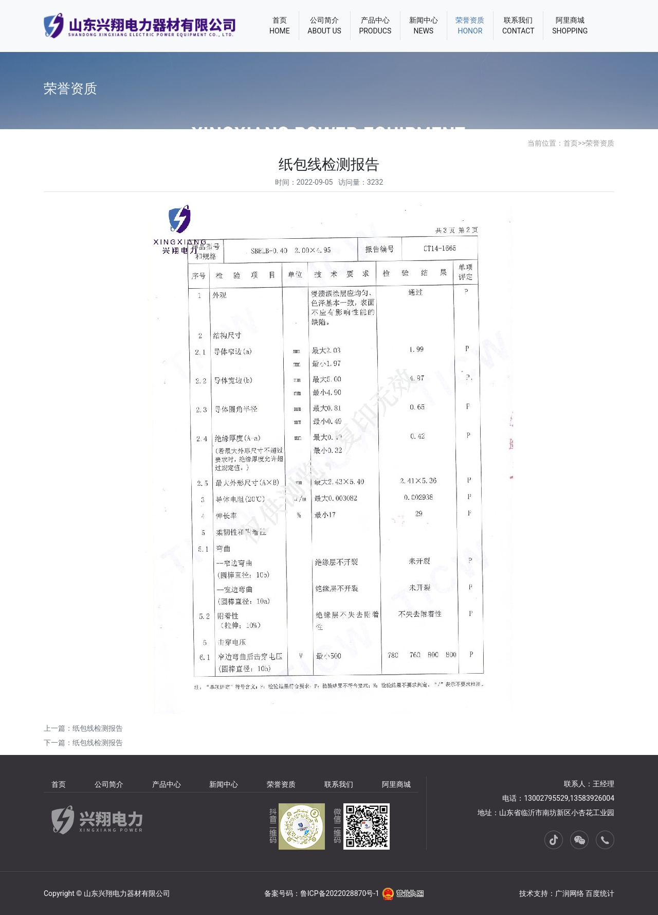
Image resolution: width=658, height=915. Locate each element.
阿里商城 (396, 784)
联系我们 (338, 784)
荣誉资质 (600, 143)
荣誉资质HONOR (469, 25)
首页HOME (279, 25)
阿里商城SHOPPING (570, 25)
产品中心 (166, 784)
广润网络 (569, 893)
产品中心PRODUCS (375, 25)
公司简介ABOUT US (324, 25)
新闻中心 (223, 784)
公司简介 (109, 784)
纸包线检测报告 (97, 728)
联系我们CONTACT (518, 25)
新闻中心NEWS (423, 25)
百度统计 (600, 893)
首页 (570, 143)
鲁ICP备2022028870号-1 (339, 893)
